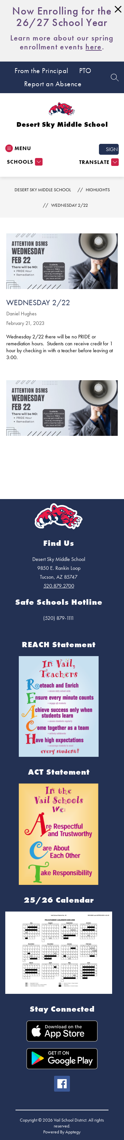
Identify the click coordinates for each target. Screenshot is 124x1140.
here (93, 46)
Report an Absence (53, 84)
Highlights (98, 190)
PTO (85, 71)
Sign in (112, 149)
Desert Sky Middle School (43, 190)
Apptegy (72, 1132)
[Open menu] (18, 148)
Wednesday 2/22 (69, 205)
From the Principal (42, 71)
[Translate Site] (98, 162)
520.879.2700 (59, 585)
